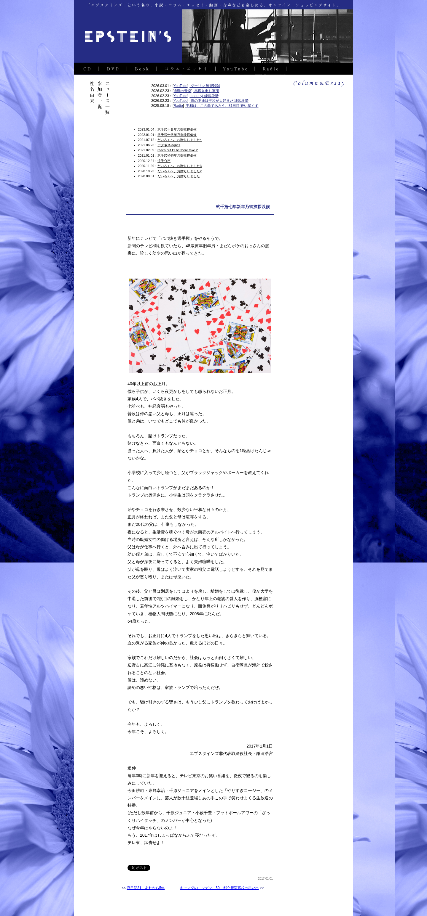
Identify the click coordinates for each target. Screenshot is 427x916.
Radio (178, 106)
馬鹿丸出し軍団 (206, 91)
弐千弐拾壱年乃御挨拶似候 (177, 155)
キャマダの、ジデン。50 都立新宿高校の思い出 (219, 888)
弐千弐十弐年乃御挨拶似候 (177, 134)
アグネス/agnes (168, 145)
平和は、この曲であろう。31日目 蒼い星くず (221, 106)
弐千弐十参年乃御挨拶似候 (177, 129)
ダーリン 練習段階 (204, 86)
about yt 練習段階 (203, 96)
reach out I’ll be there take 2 (177, 150)
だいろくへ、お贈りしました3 (179, 166)
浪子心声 (164, 161)
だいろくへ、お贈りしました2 (179, 171)
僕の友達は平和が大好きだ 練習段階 (218, 101)
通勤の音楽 (182, 91)
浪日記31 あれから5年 (146, 888)
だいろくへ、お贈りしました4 (179, 140)
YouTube (180, 86)
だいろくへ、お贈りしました (178, 176)
